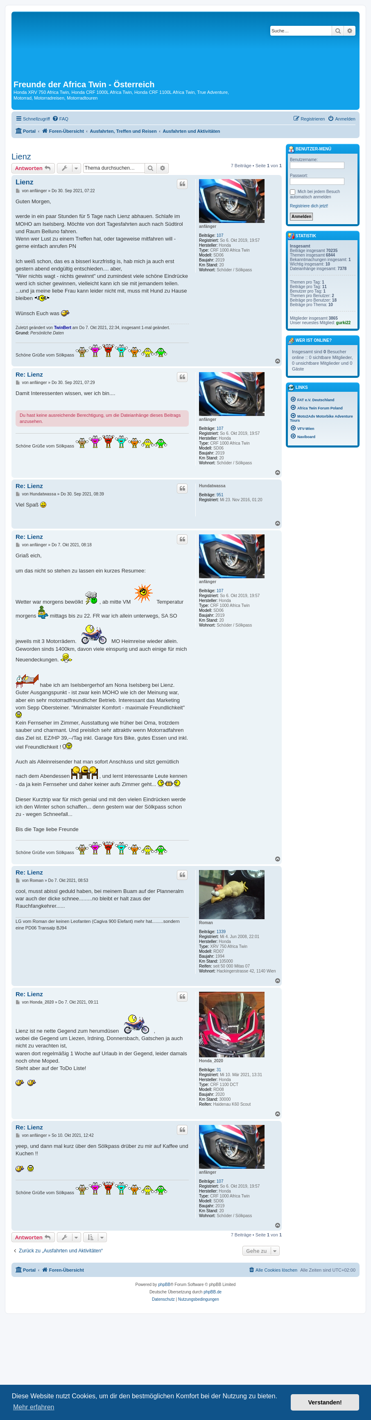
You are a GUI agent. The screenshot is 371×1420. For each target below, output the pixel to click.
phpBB (164, 1284)
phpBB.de (213, 1292)
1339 (221, 931)
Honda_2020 (211, 1061)
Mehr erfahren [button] (33, 1407)
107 (220, 235)
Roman (206, 922)
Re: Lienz (29, 374)
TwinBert (62, 327)
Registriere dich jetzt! (309, 206)
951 (220, 495)
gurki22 (343, 322)
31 (219, 1070)
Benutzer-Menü (309, 149)
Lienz (21, 156)
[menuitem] (60, 119)
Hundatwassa (212, 486)
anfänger (207, 226)
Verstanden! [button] (325, 1402)
